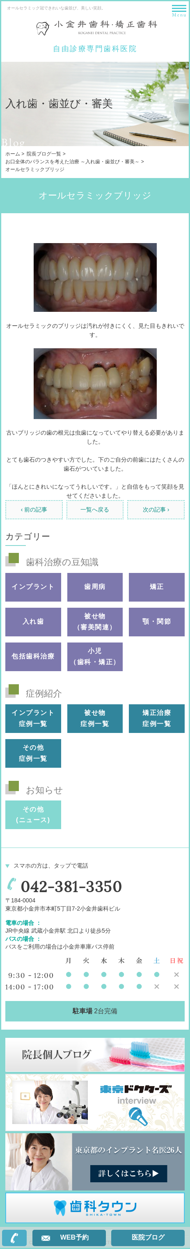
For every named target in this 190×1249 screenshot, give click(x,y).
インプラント (33, 586)
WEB (74, 1237)
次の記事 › (156, 509)
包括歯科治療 (33, 656)
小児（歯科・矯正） (95, 656)
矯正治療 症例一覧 (156, 718)
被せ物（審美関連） (95, 622)
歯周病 (95, 586)
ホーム (12, 154)
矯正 (157, 586)
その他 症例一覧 (33, 753)
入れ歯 (33, 621)
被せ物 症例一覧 (94, 718)
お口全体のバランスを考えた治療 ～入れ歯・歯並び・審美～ (72, 162)
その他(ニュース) (33, 815)
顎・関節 (156, 621)
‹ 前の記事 (34, 509)
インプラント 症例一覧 (33, 718)
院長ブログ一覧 (44, 154)
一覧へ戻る (94, 509)
